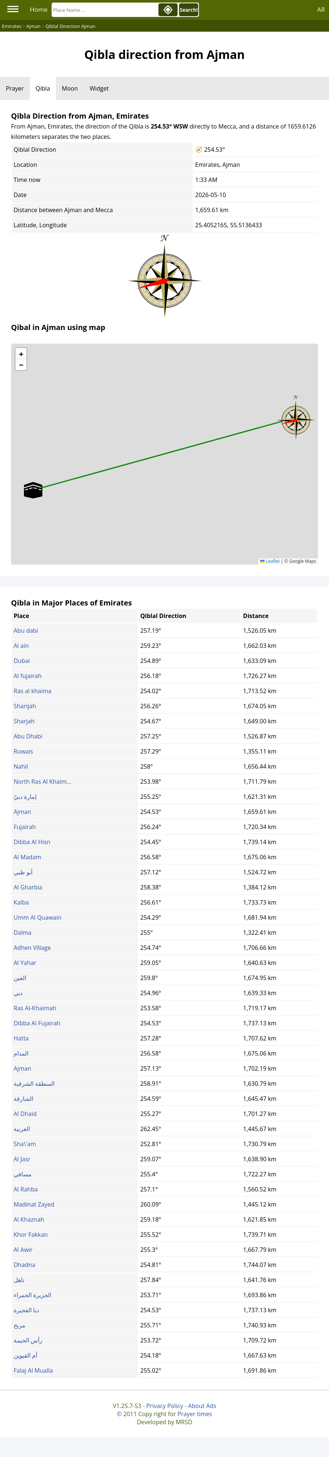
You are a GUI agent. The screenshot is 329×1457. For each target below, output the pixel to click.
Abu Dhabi (28, 736)
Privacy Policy (164, 1406)
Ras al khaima (32, 691)
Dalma (22, 932)
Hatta (21, 1038)
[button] (296, 418)
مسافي (23, 1174)
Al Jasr (22, 1159)
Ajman (22, 812)
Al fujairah (28, 676)
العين (20, 978)
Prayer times (195, 1414)
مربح (19, 1325)
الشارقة (23, 1099)
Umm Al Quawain (38, 917)
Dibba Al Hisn (32, 842)
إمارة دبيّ (25, 797)
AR (321, 9)
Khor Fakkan (31, 1234)
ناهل (19, 1280)
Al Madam (27, 857)
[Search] (104, 9)
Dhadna (24, 1265)
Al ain (21, 646)
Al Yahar (25, 963)
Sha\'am (25, 1144)
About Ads (202, 1406)
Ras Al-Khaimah (35, 1008)
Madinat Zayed (34, 1204)
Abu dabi (26, 630)
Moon (70, 88)
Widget (99, 88)
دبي (18, 993)
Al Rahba (26, 1189)
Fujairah (25, 827)
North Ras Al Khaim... (42, 781)
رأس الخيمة (28, 1340)
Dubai (22, 661)
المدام (21, 1053)
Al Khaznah (29, 1219)
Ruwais (23, 751)
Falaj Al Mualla (33, 1370)
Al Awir (23, 1250)
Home (39, 9)
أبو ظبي (23, 872)
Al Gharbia (28, 887)
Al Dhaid (25, 1114)
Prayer (15, 88)
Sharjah (24, 721)
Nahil (21, 766)
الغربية (22, 1129)
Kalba (21, 902)
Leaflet (270, 561)
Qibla (43, 88)
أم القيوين (25, 1355)
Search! (189, 10)
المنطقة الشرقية (34, 1083)
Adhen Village (32, 948)
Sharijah (25, 706)
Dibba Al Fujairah (37, 1023)
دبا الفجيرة (26, 1310)
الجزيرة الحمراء (32, 1295)
